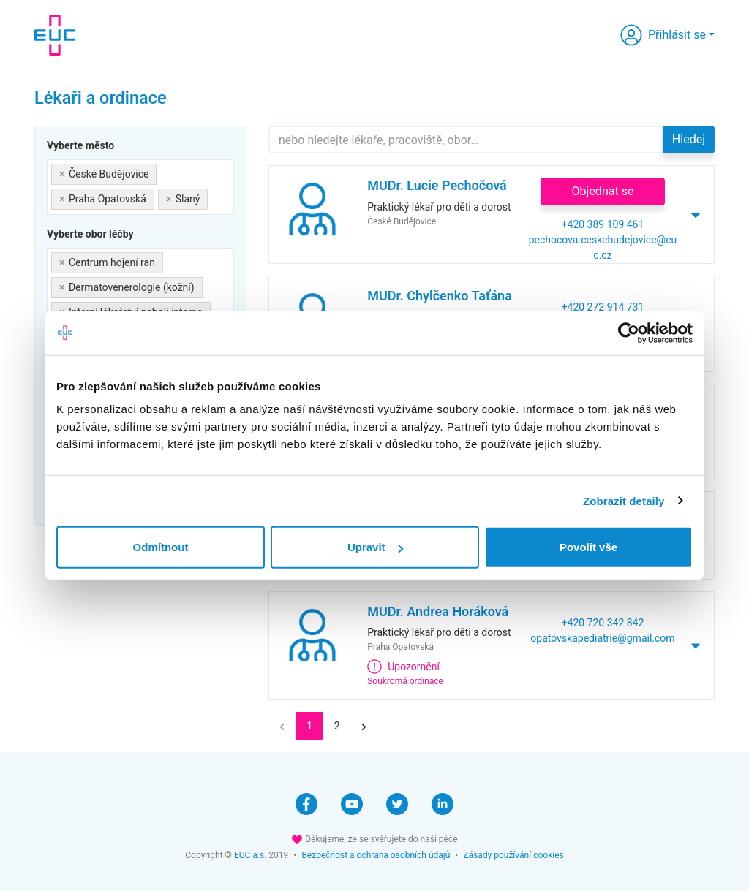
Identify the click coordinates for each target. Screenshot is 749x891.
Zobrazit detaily (624, 500)
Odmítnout (161, 547)
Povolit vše (588, 547)
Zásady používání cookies (513, 855)
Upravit (375, 547)
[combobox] (140, 187)
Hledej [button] (688, 139)
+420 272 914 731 (603, 307)
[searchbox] (215, 196)
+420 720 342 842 (603, 623)
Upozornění (403, 666)
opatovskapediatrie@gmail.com (602, 638)
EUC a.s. (250, 855)
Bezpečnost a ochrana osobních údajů (375, 855)
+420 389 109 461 (603, 224)
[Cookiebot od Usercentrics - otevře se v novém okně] (629, 333)
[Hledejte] (465, 139)
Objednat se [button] (603, 191)
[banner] (54, 35)
